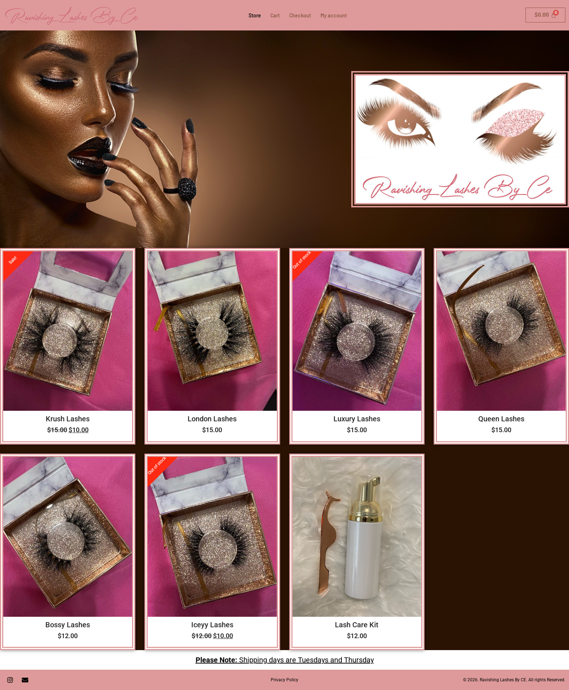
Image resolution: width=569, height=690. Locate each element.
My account (333, 15)
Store (255, 15)
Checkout (300, 15)
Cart (275, 15)
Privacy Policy (284, 679)
